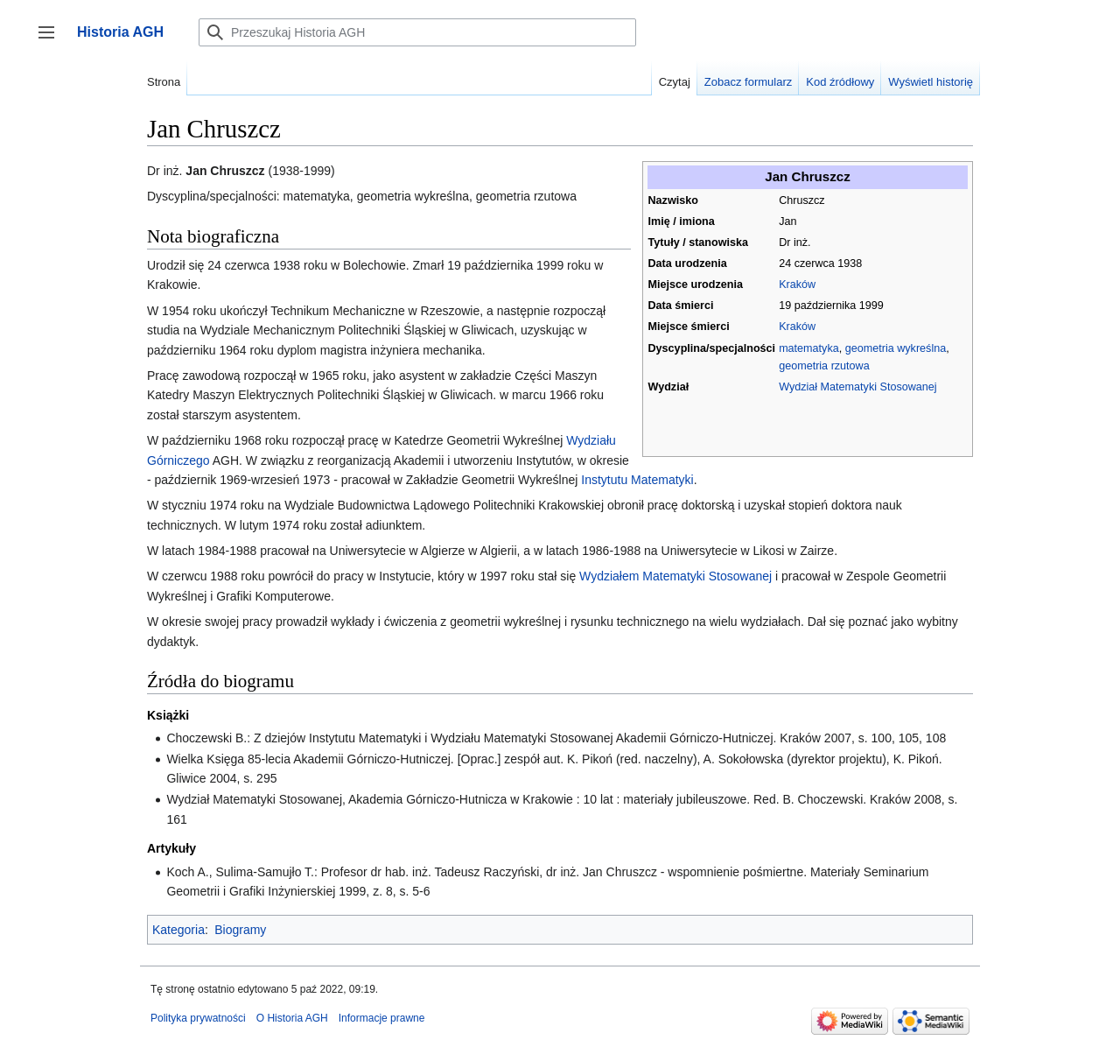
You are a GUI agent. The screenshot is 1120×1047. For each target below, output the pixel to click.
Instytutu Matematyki (637, 480)
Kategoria (178, 930)
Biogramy (240, 930)
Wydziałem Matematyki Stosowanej (675, 576)
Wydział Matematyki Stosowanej (857, 387)
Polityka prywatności (198, 1018)
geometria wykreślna (896, 348)
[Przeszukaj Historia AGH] (417, 32)
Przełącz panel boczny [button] (52, 40)
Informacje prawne (382, 1018)
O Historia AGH (292, 1018)
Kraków (797, 284)
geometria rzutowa (824, 366)
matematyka (809, 348)
